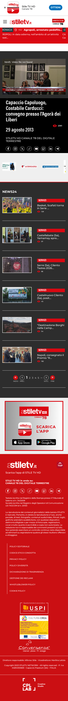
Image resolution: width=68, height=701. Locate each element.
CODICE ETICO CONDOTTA (23, 553)
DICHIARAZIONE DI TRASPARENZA (27, 572)
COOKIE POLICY (17, 591)
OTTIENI (56, 7)
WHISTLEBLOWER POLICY (22, 584)
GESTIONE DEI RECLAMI (21, 578)
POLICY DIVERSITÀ (19, 565)
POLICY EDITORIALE (19, 546)
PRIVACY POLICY (18, 559)
